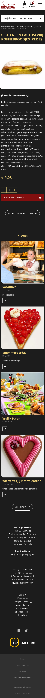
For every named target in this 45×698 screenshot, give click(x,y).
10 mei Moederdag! (11, 360)
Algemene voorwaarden (22, 677)
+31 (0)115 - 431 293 (23, 569)
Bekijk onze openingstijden (22, 554)
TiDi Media (26, 693)
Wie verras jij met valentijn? (21, 481)
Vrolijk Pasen (11, 418)
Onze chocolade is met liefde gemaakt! (19, 488)
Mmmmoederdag (14, 353)
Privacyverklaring (22, 665)
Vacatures (9, 287)
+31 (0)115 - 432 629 (23, 573)
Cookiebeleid (22, 671)
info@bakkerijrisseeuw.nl (22, 576)
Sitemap (22, 659)
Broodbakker (8, 295)
